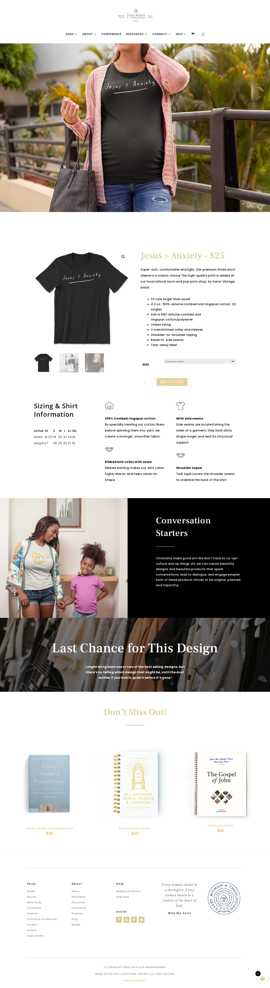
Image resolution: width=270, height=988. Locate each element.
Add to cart (172, 381)
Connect (159, 34)
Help (179, 34)
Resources (135, 34)
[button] (123, 256)
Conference (111, 34)
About (87, 34)
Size (145, 364)
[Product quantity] (146, 382)
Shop (70, 34)
